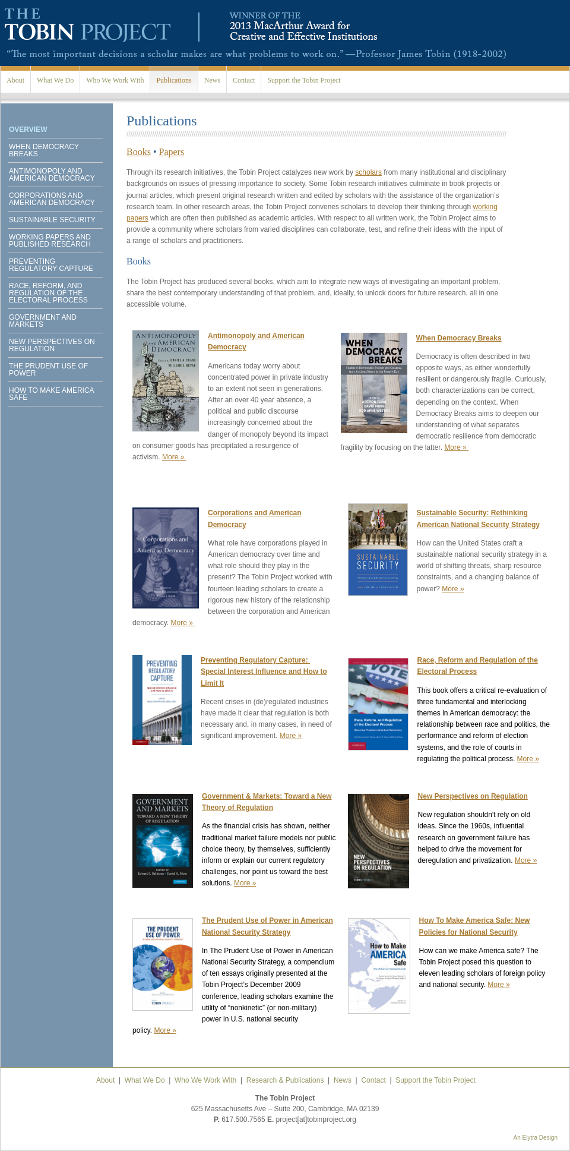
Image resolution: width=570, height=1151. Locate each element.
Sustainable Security (52, 220)
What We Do (55, 80)
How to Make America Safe (51, 394)
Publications (173, 80)
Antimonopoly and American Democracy (52, 174)
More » (174, 457)
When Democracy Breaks (44, 150)
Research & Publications (285, 1080)
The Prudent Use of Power (48, 369)
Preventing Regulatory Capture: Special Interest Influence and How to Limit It (264, 671)
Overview (28, 129)
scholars (368, 172)
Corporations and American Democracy (52, 199)
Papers (172, 152)
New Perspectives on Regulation (52, 345)
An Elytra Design (536, 1137)
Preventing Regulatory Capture (51, 265)
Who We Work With (115, 80)
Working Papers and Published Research (50, 240)
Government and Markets (43, 321)
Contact (244, 80)
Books (138, 152)
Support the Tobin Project (303, 80)
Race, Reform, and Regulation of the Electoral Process (48, 293)
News (212, 80)
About (15, 80)
